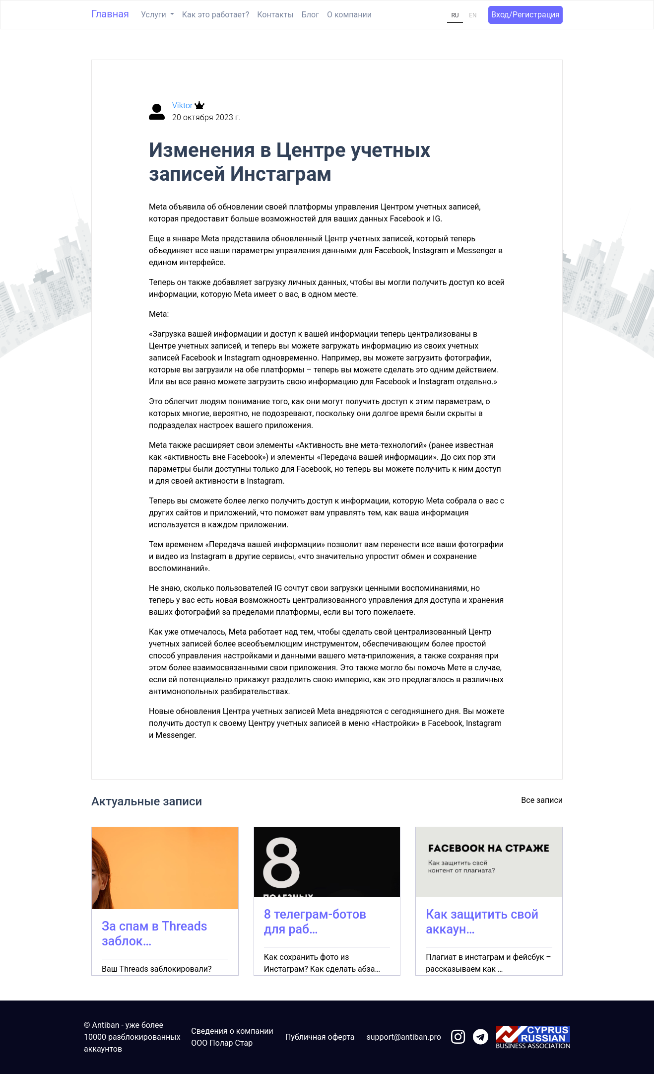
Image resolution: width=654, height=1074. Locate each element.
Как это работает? (215, 14)
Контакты (275, 14)
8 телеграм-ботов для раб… (315, 921)
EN (472, 15)
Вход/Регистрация (525, 14)
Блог (310, 14)
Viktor (183, 105)
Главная (110, 14)
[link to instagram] (458, 1037)
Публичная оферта (320, 1037)
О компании (349, 14)
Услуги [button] (154, 14)
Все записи (542, 800)
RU (454, 15)
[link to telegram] (480, 1037)
